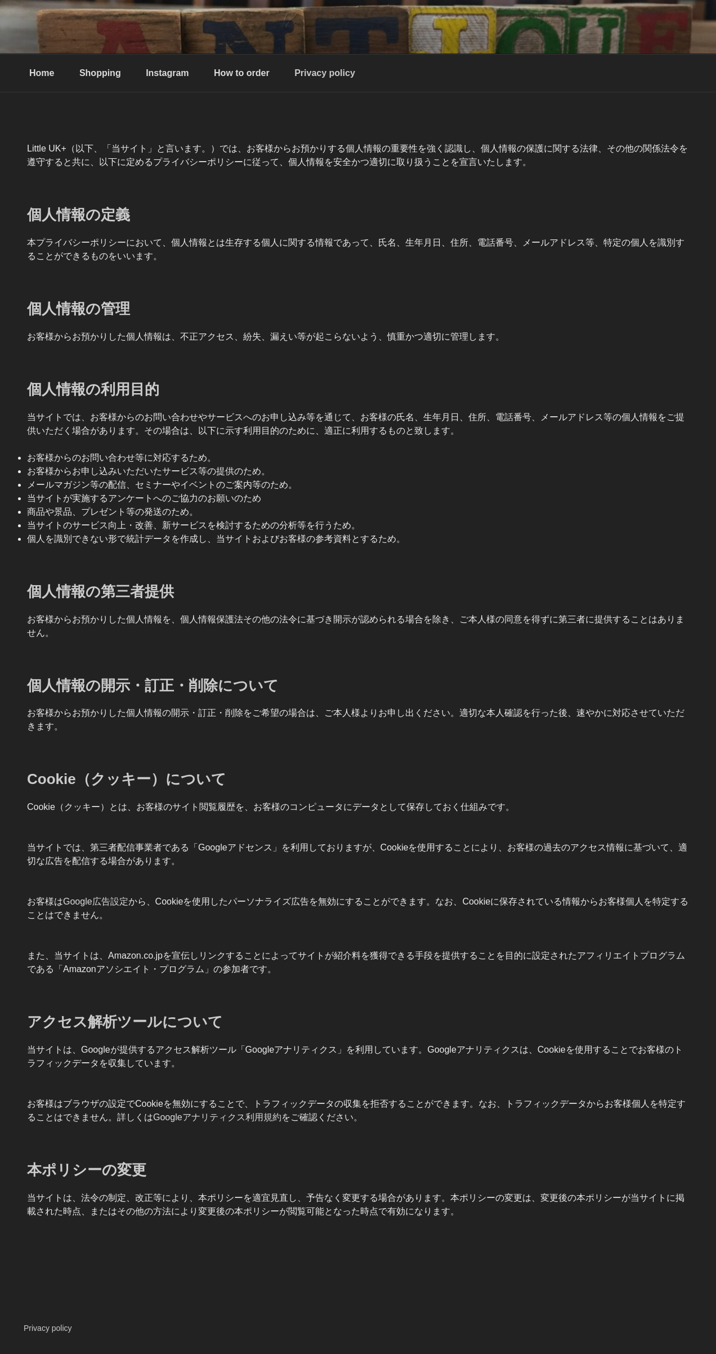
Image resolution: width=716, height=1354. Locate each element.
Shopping (100, 73)
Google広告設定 (95, 901)
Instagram (167, 73)
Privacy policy (324, 73)
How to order (242, 73)
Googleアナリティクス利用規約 (217, 1117)
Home (41, 73)
